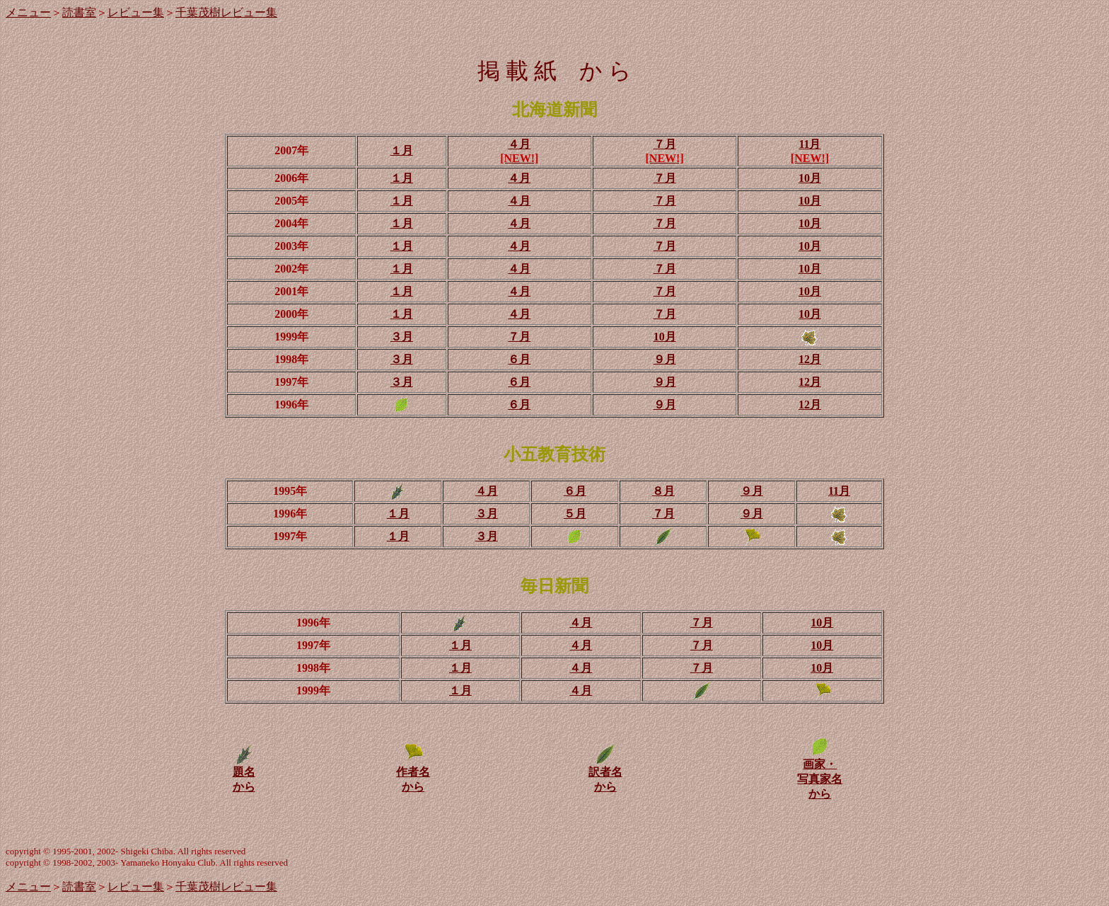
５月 (575, 514)
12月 (810, 359)
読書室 (79, 12)
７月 (665, 144)
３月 (401, 337)
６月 (519, 359)
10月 (810, 178)
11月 (809, 144)
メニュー (28, 12)
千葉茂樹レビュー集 (226, 12)
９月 (665, 359)
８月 (663, 491)
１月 (401, 150)
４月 (519, 144)
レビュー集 (136, 12)
